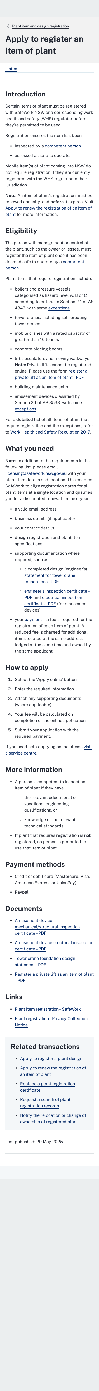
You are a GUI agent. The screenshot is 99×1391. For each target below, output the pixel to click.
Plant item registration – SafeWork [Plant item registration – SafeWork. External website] (48, 1009)
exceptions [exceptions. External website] (59, 307)
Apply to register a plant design (51, 1058)
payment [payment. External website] (33, 619)
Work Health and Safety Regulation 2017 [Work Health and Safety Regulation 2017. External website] (50, 432)
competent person (63, 146)
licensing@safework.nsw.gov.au (36, 473)
